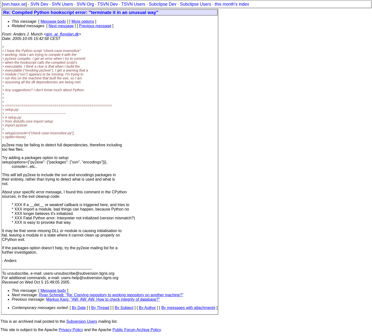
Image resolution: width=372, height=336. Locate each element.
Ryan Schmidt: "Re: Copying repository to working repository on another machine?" (111, 295)
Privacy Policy (71, 330)
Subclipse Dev (162, 4)
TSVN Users (133, 4)
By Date (79, 308)
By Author (147, 308)
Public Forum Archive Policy (136, 330)
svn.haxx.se (14, 4)
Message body (53, 21)
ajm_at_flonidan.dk (62, 34)
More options (83, 21)
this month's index (232, 4)
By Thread (100, 308)
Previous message (95, 26)
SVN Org (85, 4)
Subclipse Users (195, 4)
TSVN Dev (107, 4)
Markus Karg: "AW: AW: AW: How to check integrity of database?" (103, 299)
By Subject (124, 308)
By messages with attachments (188, 308)
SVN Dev (39, 4)
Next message (60, 26)
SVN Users (62, 4)
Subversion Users (81, 321)
